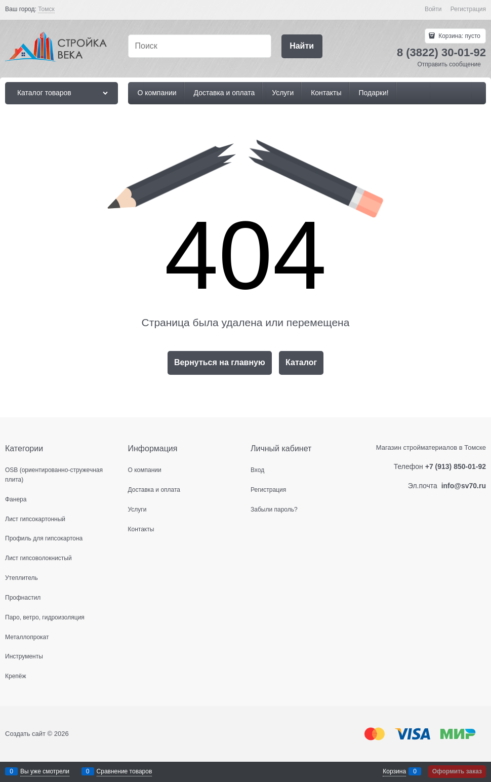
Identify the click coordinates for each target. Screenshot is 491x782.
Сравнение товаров (124, 771)
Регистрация (468, 9)
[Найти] (301, 46)
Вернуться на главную (219, 362)
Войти (433, 9)
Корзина (394, 771)
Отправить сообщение (449, 64)
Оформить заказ (457, 771)
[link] (46, 9)
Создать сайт (25, 733)
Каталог (301, 362)
